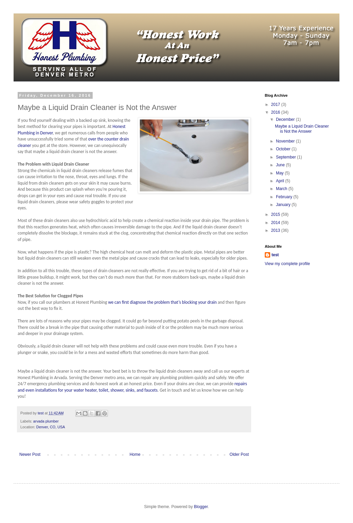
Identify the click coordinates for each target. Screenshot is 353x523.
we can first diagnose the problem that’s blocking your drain (162, 302)
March (282, 188)
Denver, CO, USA (50, 427)
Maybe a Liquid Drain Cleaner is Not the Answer (302, 128)
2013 (276, 230)
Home (135, 454)
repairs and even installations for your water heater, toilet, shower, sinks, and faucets (132, 387)
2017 (276, 104)
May (280, 173)
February (284, 196)
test (275, 255)
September (286, 157)
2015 (276, 214)
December (286, 119)
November (286, 141)
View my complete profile (287, 263)
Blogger (201, 506)
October (284, 149)
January (284, 204)
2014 (276, 222)
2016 (276, 112)
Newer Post (29, 454)
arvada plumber (46, 421)
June (281, 165)
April (280, 181)
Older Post (239, 454)
